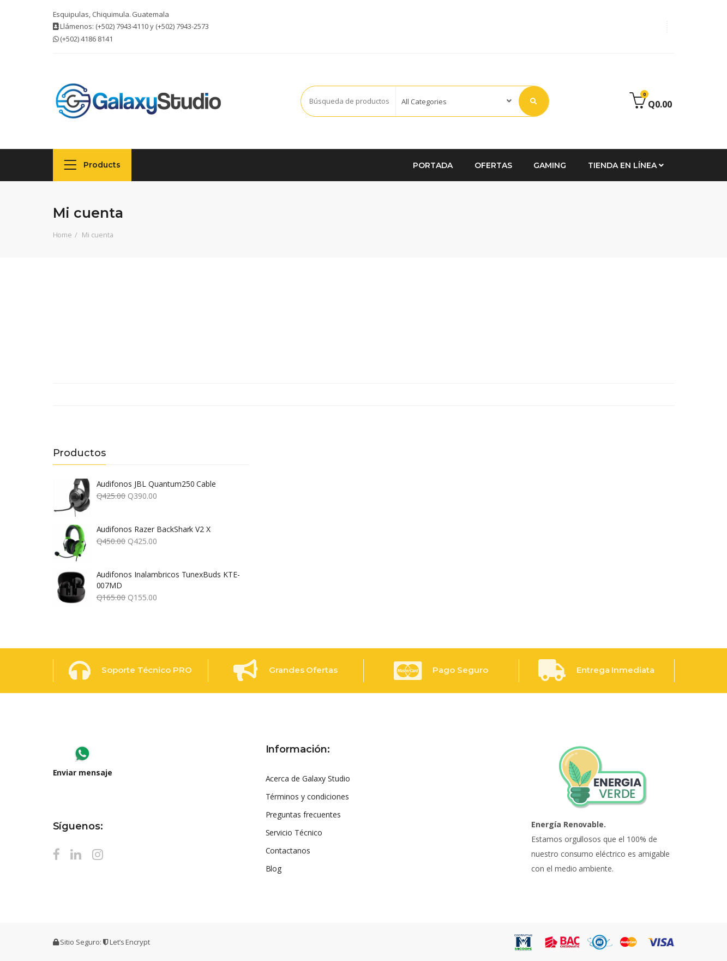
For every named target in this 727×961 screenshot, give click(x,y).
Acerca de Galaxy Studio (308, 778)
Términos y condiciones (307, 796)
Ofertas (493, 165)
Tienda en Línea (625, 165)
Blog (274, 868)
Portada (433, 165)
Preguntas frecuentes (303, 814)
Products (92, 164)
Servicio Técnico (294, 832)
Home (63, 235)
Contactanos (288, 850)
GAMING (549, 165)
